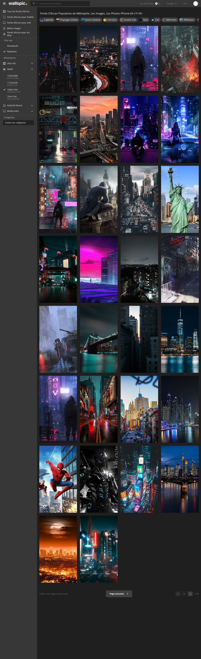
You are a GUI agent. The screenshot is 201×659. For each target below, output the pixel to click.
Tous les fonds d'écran (16, 11)
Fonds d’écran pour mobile (18, 17)
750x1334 (11, 96)
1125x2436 (12, 83)
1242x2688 (12, 76)
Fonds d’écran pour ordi (17, 22)
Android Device (12, 105)
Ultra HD (9, 63)
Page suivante (119, 593)
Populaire (12, 51)
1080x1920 (22, 90)
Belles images (12, 28)
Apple (8, 69)
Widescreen (11, 111)
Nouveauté (12, 45)
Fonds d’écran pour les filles (16, 34)
